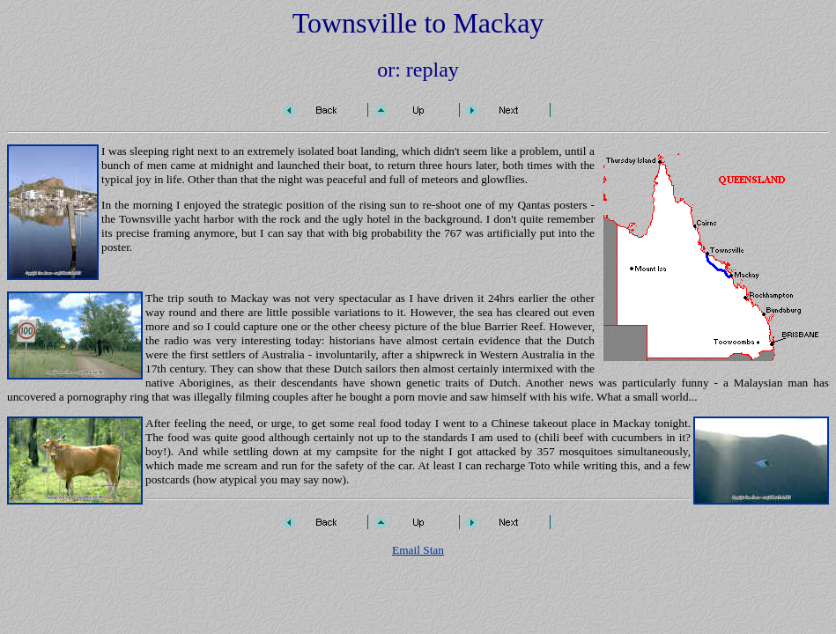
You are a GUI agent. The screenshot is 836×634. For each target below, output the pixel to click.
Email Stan (418, 550)
